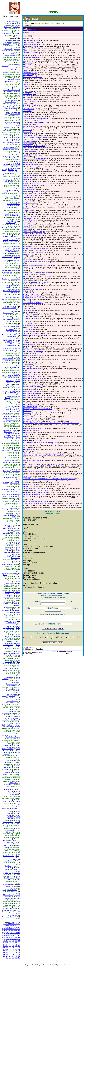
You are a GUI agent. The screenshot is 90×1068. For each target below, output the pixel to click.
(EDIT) (26, 17)
